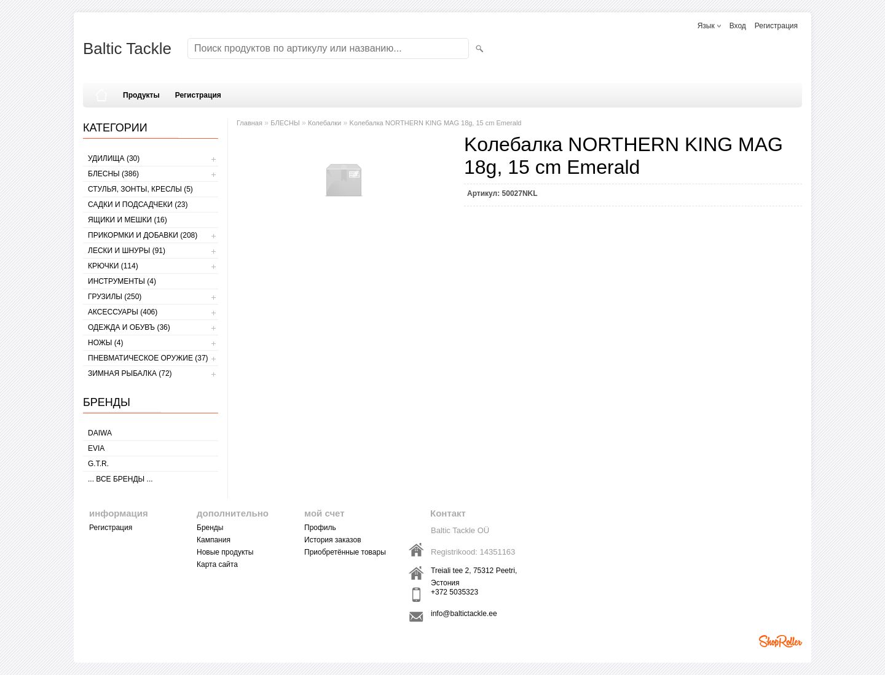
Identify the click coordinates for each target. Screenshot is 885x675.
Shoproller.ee (780, 641)
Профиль (320, 527)
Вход (738, 25)
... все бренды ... (120, 479)
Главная (249, 123)
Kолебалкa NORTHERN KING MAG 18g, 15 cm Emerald (436, 123)
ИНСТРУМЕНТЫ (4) (122, 281)
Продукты (141, 95)
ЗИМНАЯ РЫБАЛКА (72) (130, 373)
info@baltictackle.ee (464, 613)
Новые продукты (225, 552)
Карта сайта (217, 564)
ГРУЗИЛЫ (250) (114, 296)
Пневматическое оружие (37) (148, 358)
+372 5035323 (454, 592)
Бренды (210, 527)
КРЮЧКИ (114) (113, 266)
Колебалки (324, 123)
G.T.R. (98, 463)
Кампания (213, 540)
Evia (96, 448)
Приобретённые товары (345, 552)
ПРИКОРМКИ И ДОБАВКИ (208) (142, 235)
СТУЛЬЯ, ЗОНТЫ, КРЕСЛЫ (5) (140, 189)
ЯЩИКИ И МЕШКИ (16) (127, 220)
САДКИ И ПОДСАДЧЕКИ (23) (137, 204)
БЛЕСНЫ (284, 123)
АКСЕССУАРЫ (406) (122, 312)
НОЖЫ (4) (105, 342)
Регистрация (776, 25)
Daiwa (100, 433)
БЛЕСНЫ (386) (113, 174)
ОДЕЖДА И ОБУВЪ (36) (129, 327)
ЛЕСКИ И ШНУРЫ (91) (126, 250)
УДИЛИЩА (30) (114, 158)
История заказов (332, 540)
